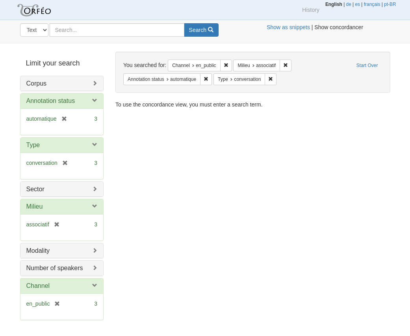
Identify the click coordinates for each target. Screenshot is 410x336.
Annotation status (50, 100)
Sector (35, 189)
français (372, 4)
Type (33, 145)
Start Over (367, 65)
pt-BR (390, 4)
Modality (38, 250)
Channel (38, 285)
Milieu (34, 206)
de (348, 4)
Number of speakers (54, 268)
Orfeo (43, 10)
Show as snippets (288, 27)
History (310, 10)
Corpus (36, 83)
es (357, 4)
